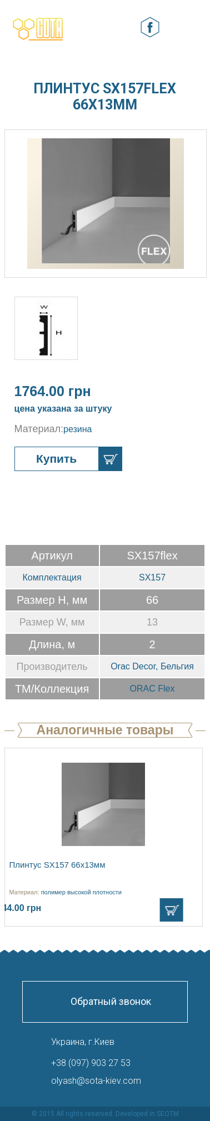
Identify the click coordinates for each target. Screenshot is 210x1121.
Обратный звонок (111, 1001)
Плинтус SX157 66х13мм (57, 864)
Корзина (124, 27)
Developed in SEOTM (147, 1114)
